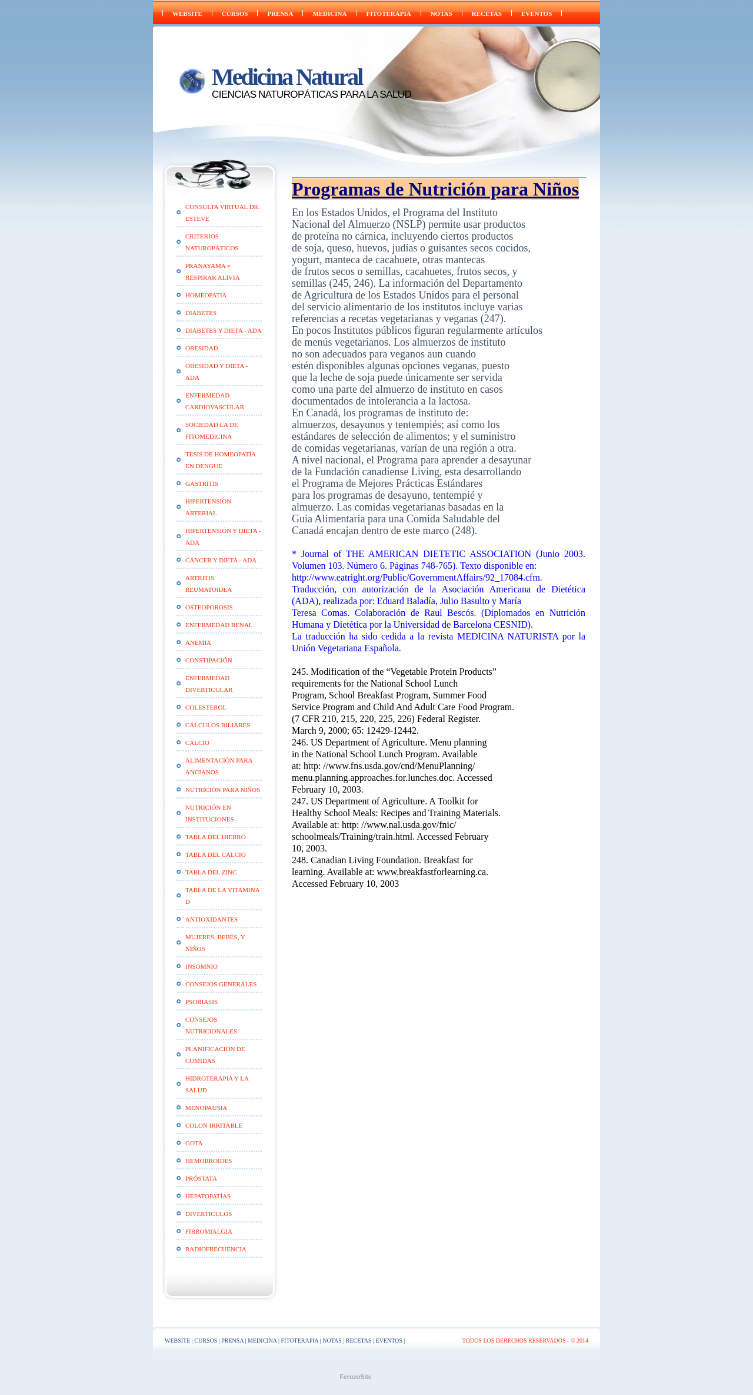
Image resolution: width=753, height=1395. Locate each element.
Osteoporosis (209, 607)
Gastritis (201, 483)
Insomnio (201, 966)
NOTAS (441, 13)
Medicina (329, 13)
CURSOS (235, 13)
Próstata (201, 1178)
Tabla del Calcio (215, 854)
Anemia (198, 642)
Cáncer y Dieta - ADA (220, 560)
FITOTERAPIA (388, 13)
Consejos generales (220, 984)
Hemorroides (208, 1160)
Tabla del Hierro (215, 836)
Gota (194, 1143)
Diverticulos (208, 1213)
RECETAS (487, 13)
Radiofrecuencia (215, 1248)
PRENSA (280, 13)
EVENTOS (536, 13)
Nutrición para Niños (222, 789)
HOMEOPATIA (206, 295)
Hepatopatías (208, 1195)
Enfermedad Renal (219, 624)
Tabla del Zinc (210, 872)
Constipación (208, 660)
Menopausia (206, 1107)
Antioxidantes (211, 919)
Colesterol (205, 707)
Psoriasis (201, 1001)
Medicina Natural (287, 77)
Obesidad (201, 348)
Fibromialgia (208, 1231)
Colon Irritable (213, 1125)
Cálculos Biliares (217, 724)
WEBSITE (187, 13)
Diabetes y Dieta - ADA (223, 330)
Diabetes (200, 312)
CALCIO (197, 742)
